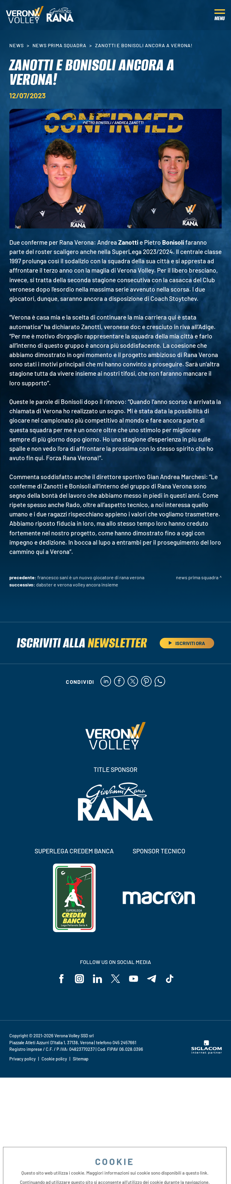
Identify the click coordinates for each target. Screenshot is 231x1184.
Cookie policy (54, 1058)
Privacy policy (22, 1058)
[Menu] (219, 15)
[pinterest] (146, 681)
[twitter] (133, 681)
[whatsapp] (160, 681)
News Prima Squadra (59, 45)
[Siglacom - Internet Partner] (206, 1052)
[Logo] (25, 15)
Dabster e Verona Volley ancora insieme (77, 584)
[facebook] (119, 681)
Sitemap (80, 1058)
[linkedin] (105, 681)
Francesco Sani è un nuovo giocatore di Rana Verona (90, 577)
